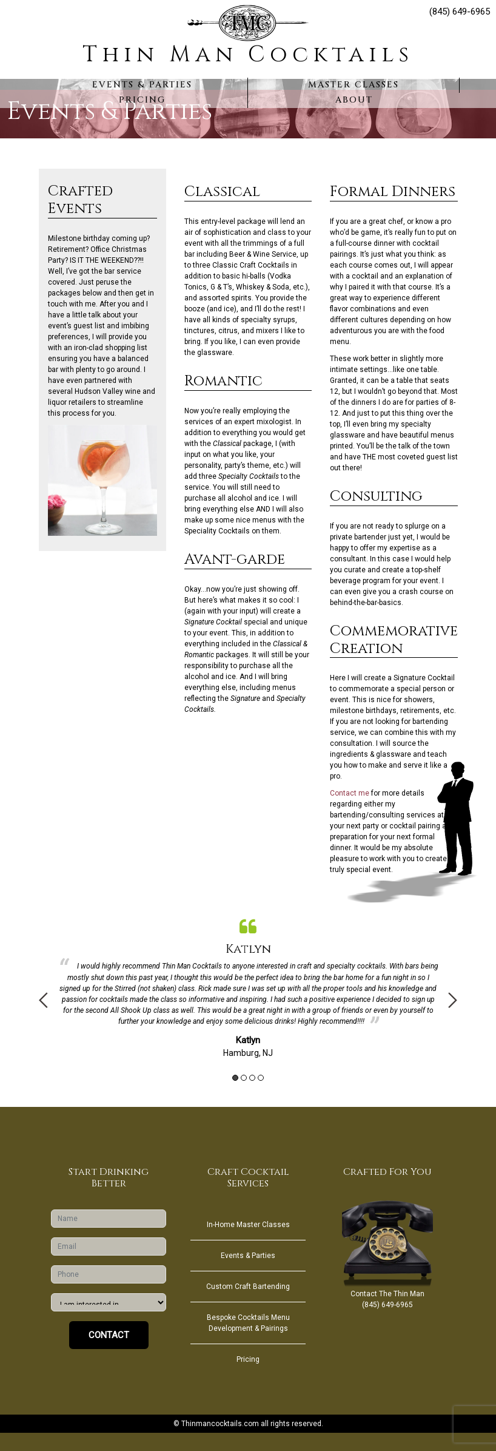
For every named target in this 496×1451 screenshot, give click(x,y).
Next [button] (452, 1000)
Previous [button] (43, 1000)
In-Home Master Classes (248, 1224)
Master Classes (353, 84)
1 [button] (235, 1078)
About (354, 100)
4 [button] (261, 1078)
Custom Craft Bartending (248, 1286)
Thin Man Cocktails (248, 54)
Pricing (142, 100)
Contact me (349, 793)
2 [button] (244, 1078)
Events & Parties (142, 84)
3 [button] (252, 1078)
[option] (248, 986)
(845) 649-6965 (459, 11)
